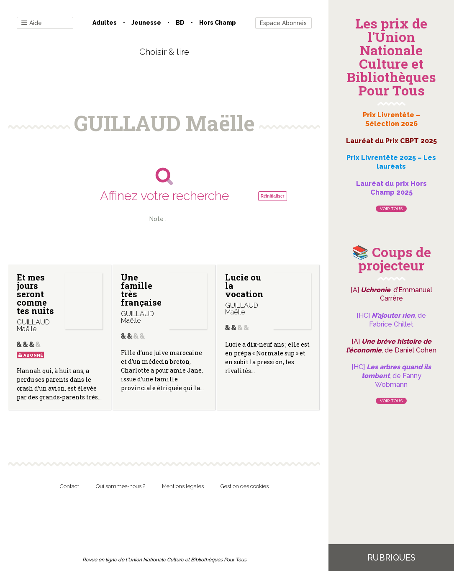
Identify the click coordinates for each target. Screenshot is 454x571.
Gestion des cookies (245, 486)
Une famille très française (141, 290)
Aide (31, 23)
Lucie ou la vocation (244, 285)
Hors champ (217, 22)
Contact (69, 486)
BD (180, 22)
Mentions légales (183, 486)
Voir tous (391, 208)
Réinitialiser (273, 196)
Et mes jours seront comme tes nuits (35, 294)
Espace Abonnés (283, 23)
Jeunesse (146, 22)
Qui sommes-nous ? (120, 486)
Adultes (104, 22)
